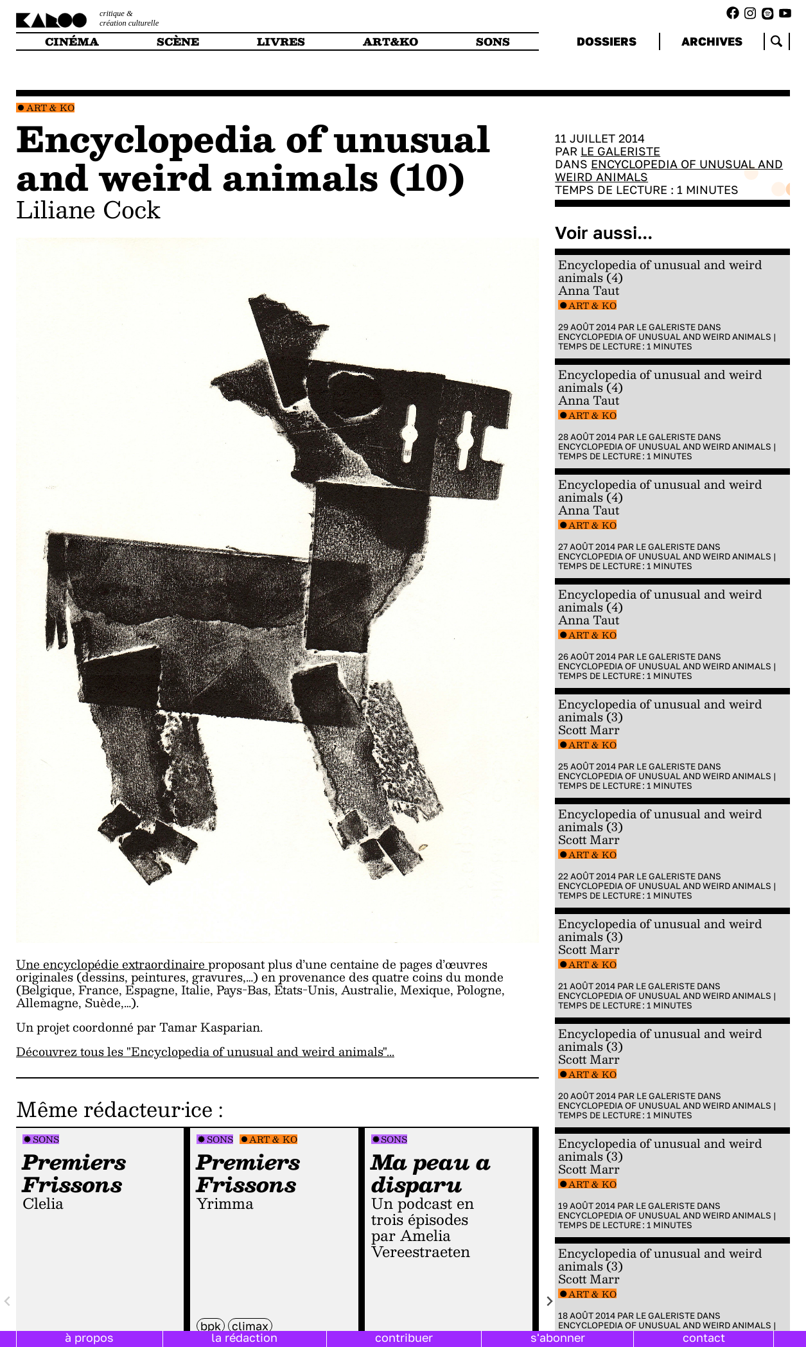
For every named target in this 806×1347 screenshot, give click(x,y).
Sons (46, 1139)
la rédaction (244, 1337)
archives (711, 41)
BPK (210, 1326)
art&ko (390, 41)
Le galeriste (620, 151)
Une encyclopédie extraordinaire (112, 964)
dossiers (606, 41)
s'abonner (557, 1337)
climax (250, 1326)
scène (178, 41)
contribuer (404, 1337)
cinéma (72, 41)
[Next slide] (549, 1301)
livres (281, 41)
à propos (89, 1337)
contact (704, 1337)
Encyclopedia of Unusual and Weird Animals (669, 170)
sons (493, 41)
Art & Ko (50, 107)
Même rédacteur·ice (114, 1108)
